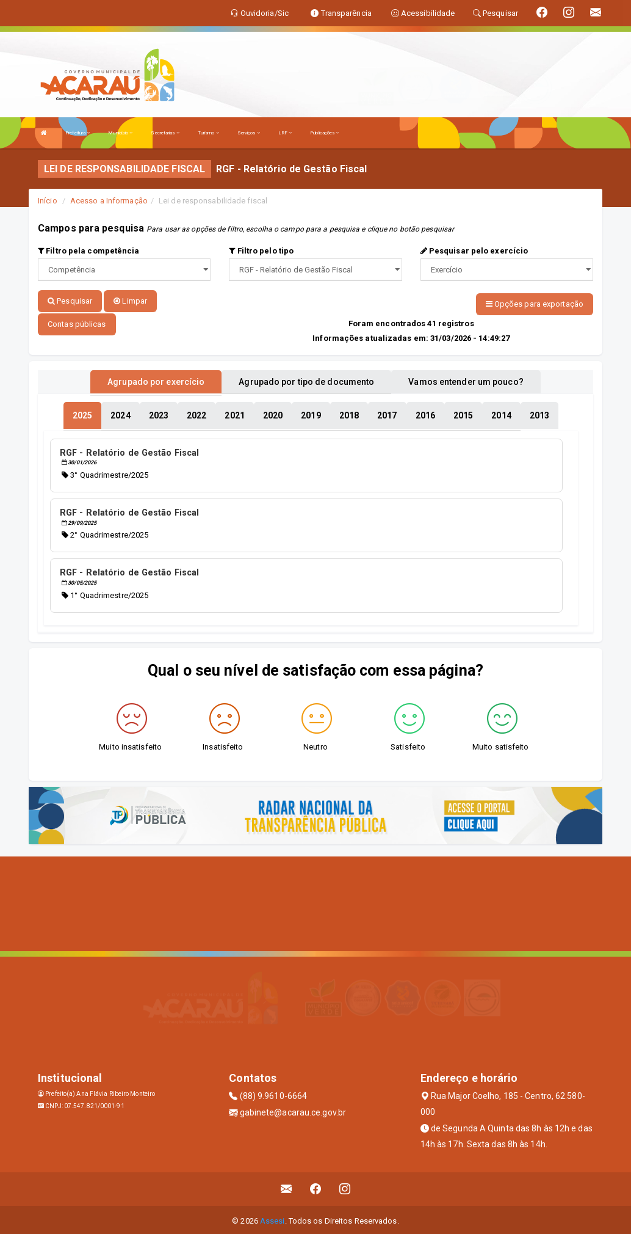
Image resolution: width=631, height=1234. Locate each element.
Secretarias (165, 133)
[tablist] (82, 414)
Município (120, 133)
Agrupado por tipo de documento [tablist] (306, 380)
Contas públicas (77, 322)
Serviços (248, 133)
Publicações (324, 133)
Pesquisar (70, 300)
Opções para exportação (534, 303)
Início (47, 200)
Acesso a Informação (109, 200)
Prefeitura (77, 133)
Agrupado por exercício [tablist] (155, 380)
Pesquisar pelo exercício (474, 250)
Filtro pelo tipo (261, 250)
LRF (285, 133)
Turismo (208, 133)
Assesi (272, 1218)
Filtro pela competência (89, 250)
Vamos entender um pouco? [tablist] (465, 380)
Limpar (130, 300)
